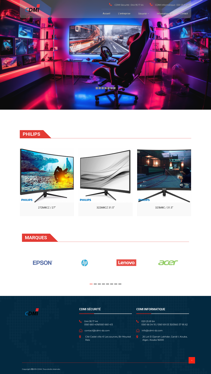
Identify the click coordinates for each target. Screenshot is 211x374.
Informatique (163, 13)
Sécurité (142, 13)
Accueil (106, 13)
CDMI (39, 369)
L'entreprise (124, 13)
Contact (184, 13)
